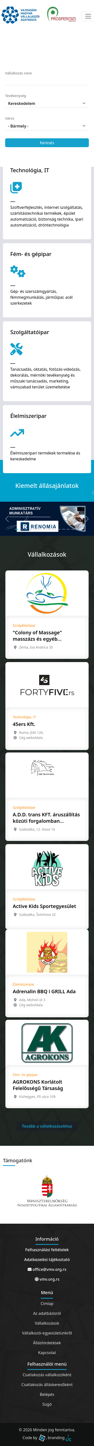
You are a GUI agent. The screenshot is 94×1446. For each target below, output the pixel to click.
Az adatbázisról (47, 1313)
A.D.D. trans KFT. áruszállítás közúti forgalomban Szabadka (46, 821)
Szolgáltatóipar (24, 625)
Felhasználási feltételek (47, 1249)
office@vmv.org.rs (47, 1269)
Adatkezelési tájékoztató (47, 1259)
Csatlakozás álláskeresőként (46, 1384)
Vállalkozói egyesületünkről (47, 1333)
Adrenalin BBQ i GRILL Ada (44, 991)
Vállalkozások (47, 1323)
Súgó (47, 1404)
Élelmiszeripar (23, 984)
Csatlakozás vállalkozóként (47, 1374)
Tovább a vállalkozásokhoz (47, 1126)
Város (9, 118)
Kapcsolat (47, 1352)
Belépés (47, 1394)
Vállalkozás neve (18, 73)
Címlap (47, 1303)
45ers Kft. (24, 724)
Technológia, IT (24, 717)
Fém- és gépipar (25, 1075)
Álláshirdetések (47, 1343)
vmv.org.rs (47, 1279)
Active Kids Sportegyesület (44, 906)
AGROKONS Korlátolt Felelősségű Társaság (38, 1085)
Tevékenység (15, 95)
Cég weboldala (31, 737)
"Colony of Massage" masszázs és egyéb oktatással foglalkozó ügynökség (38, 642)
